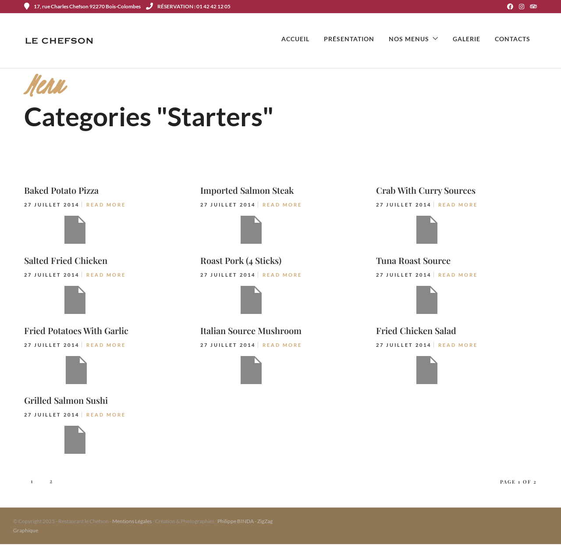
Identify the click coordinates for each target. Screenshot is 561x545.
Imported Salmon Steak (247, 191)
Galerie (466, 39)
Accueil (295, 39)
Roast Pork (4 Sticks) (240, 261)
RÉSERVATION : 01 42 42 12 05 (188, 6)
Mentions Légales (132, 522)
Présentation (349, 39)
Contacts (512, 39)
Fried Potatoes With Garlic (76, 331)
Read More (106, 205)
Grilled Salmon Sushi (66, 401)
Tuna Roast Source (413, 261)
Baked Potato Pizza (61, 191)
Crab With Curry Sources (426, 191)
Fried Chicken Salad (416, 331)
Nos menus (409, 39)
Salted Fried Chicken (65, 261)
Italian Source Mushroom (251, 331)
